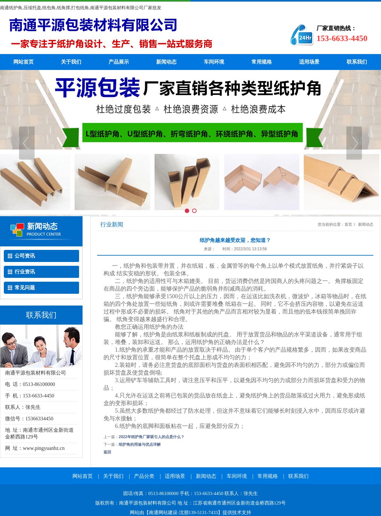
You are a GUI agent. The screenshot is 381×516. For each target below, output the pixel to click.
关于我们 (71, 62)
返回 (107, 452)
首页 (348, 224)
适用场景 (309, 62)
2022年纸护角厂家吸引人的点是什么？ (151, 437)
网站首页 (23, 62)
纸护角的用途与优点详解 (140, 444)
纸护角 (135, 35)
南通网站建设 (163, 512)
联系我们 (357, 62)
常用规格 (261, 62)
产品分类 (144, 476)
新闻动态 (166, 62)
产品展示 (119, 62)
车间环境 (214, 62)
